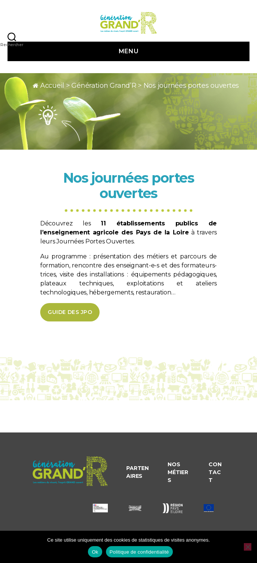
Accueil (52, 85)
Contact (215, 472)
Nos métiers (178, 472)
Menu (128, 51)
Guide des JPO (70, 312)
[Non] (247, 547)
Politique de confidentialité (139, 552)
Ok (95, 552)
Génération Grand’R (103, 85)
